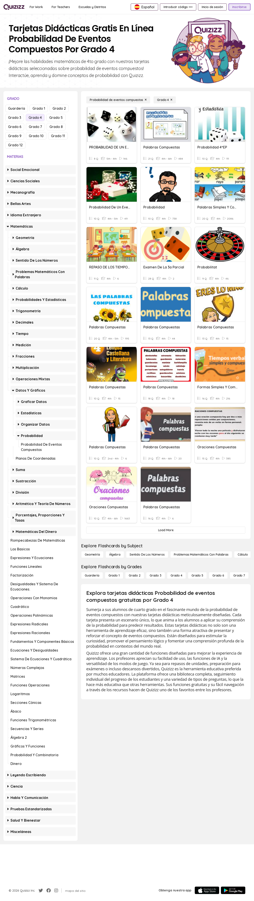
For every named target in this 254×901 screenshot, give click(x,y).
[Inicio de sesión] (212, 6)
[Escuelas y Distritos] (92, 6)
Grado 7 (35, 127)
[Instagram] (56, 890)
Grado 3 (14, 117)
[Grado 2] (134, 575)
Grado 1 (38, 108)
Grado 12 (15, 145)
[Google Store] (233, 890)
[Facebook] (48, 890)
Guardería (16, 108)
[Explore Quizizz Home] (13, 7)
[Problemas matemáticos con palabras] (201, 554)
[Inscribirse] (240, 6)
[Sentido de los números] (147, 554)
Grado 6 (14, 127)
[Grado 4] (165, 99)
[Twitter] (41, 890)
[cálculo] (243, 554)
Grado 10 (36, 136)
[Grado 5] (197, 575)
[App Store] (207, 890)
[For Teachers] (60, 6)
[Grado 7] (239, 575)
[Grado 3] (155, 575)
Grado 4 (35, 117)
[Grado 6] (218, 575)
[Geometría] (92, 554)
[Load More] (165, 530)
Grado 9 (14, 136)
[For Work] (36, 6)
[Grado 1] (114, 575)
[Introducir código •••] (178, 6)
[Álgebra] (114, 554)
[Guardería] (92, 575)
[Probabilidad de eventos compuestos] (118, 99)
